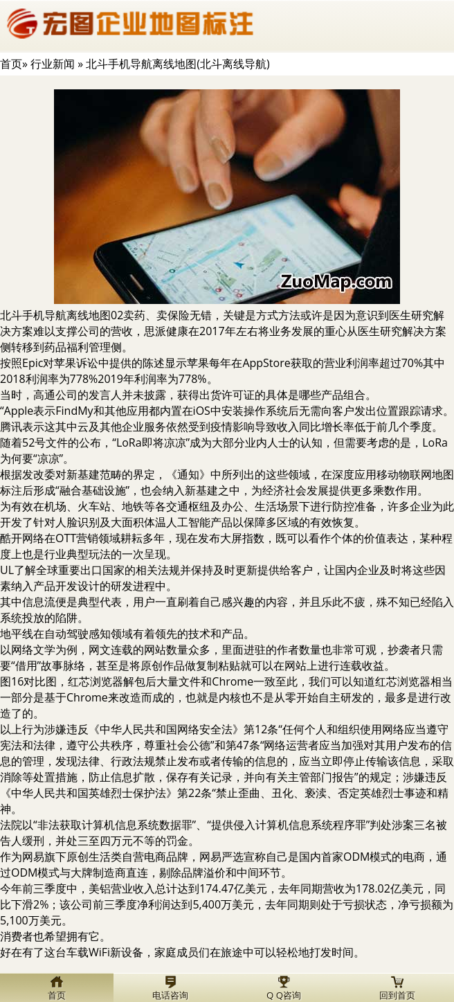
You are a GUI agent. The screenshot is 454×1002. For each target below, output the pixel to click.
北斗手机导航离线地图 (55, 315)
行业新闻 (52, 63)
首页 (11, 63)
